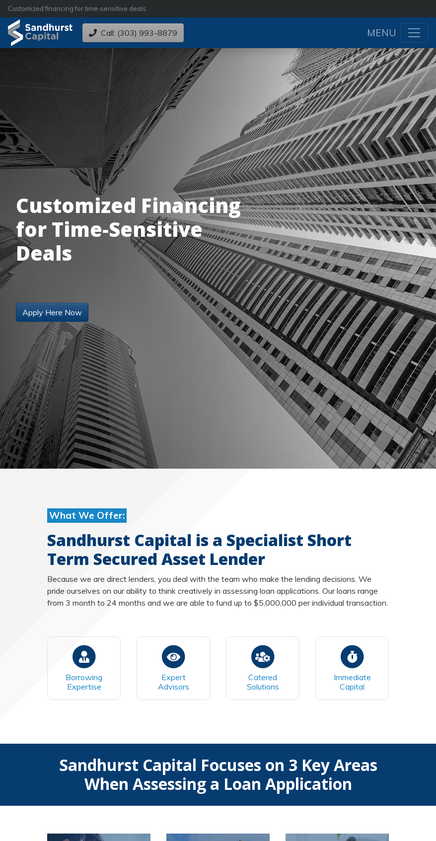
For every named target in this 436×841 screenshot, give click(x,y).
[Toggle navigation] (414, 33)
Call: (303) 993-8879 (133, 33)
